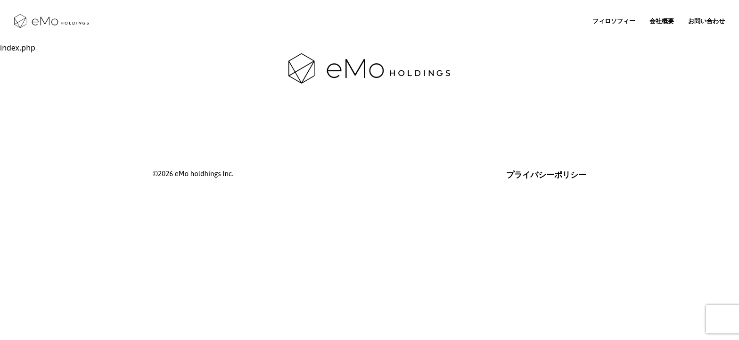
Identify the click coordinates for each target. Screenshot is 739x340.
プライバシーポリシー (546, 174)
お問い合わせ (706, 21)
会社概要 (661, 21)
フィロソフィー (613, 21)
